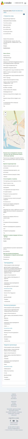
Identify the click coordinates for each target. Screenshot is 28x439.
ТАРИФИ (14, 403)
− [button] (5, 115)
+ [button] (5, 113)
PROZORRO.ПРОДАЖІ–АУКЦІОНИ (14, 412)
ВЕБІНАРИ (13, 401)
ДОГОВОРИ (14, 404)
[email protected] (7, 297)
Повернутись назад (8, 16)
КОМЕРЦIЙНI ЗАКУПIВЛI (13, 413)
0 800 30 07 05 (18, 3)
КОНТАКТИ (13, 395)
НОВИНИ (14, 394)
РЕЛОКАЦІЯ (14, 406)
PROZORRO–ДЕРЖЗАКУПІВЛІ (14, 409)
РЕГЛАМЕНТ (14, 398)
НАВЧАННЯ (14, 415)
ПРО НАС (14, 397)
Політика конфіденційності (14, 428)
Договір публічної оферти (13, 427)
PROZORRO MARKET (14, 410)
